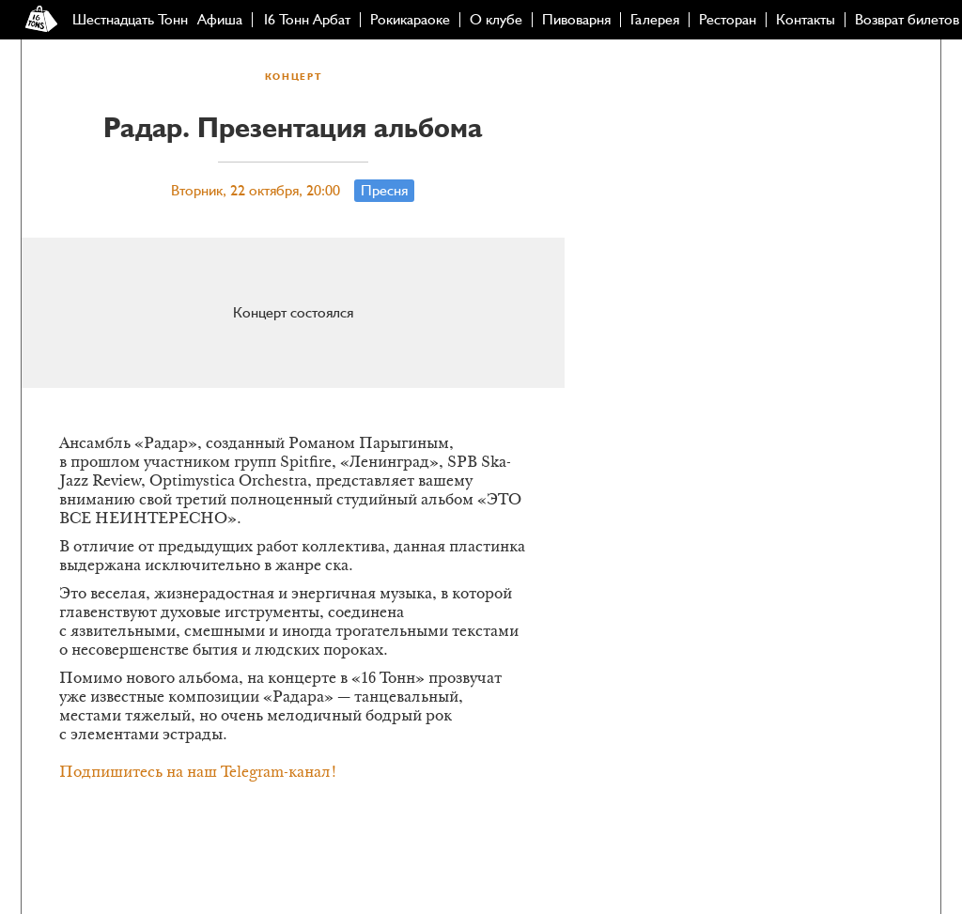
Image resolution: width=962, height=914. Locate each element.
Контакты (805, 19)
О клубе (496, 19)
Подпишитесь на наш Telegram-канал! (198, 773)
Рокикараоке (410, 19)
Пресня (384, 190)
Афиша (219, 19)
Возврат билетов (907, 19)
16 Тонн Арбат (306, 19)
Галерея (654, 19)
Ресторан (727, 19)
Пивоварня (576, 19)
